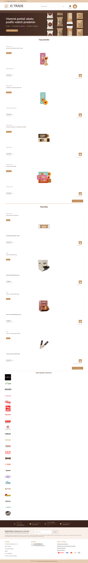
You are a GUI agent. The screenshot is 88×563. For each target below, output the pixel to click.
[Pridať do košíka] (80, 75)
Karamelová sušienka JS (12, 215)
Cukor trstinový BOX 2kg (12, 294)
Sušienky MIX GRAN (11, 166)
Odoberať (55, 531)
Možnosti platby (61, 550)
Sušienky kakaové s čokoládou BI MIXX (16, 127)
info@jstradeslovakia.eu (11, 1)
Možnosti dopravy (61, 548)
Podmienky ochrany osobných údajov (66, 546)
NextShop (39, 561)
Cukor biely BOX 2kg (11, 254)
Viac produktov (77, 201)
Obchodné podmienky (62, 544)
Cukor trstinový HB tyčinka (13, 333)
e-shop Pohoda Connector (46, 561)
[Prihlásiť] (70, 7)
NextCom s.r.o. (55, 561)
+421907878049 (22, 1)
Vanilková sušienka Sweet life (13, 87)
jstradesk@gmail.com (39, 545)
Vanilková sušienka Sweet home (14, 48)
